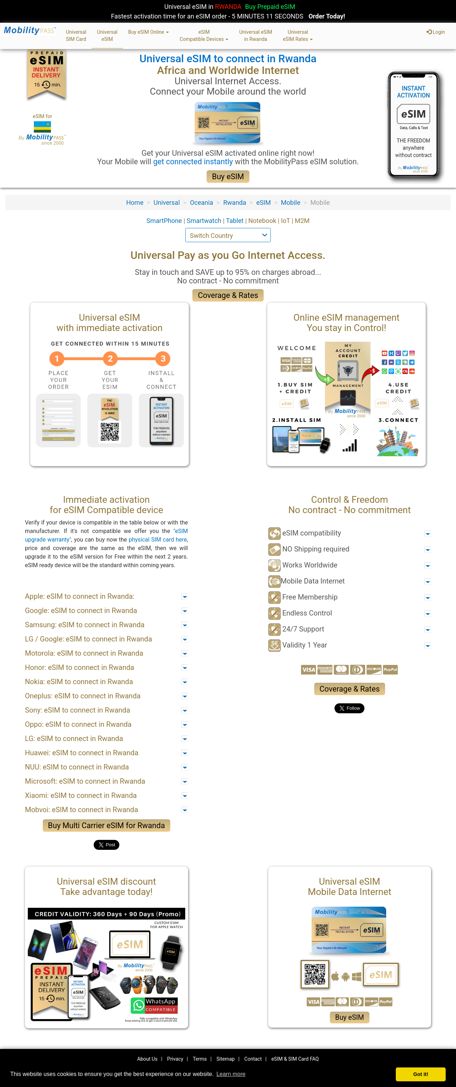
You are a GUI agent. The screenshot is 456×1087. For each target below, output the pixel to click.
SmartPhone (164, 220)
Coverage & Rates (228, 295)
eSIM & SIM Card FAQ (295, 1059)
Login (435, 32)
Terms (200, 1059)
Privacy (175, 1059)
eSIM (263, 202)
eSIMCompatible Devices (204, 35)
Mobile (290, 202)
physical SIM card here (158, 539)
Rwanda (234, 202)
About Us (147, 1059)
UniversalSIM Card (76, 35)
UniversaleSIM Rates (298, 35)
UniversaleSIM (107, 35)
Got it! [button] (420, 1074)
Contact (253, 1059)
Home (134, 202)
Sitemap (225, 1059)
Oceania (201, 202)
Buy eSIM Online (148, 32)
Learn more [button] (230, 1074)
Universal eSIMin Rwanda (255, 35)
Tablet (235, 220)
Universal (167, 202)
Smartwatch (205, 220)
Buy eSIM (228, 176)
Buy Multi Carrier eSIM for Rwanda (106, 825)
